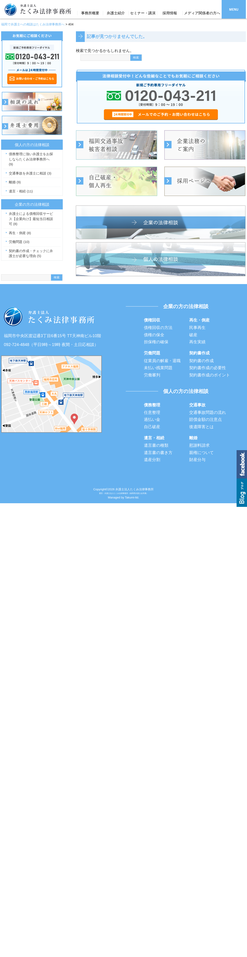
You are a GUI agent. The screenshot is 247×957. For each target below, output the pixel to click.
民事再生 (197, 327)
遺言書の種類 (156, 445)
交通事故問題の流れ (207, 412)
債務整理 (152, 405)
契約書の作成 (201, 360)
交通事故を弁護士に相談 (30, 173)
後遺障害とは (201, 427)
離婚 (15, 182)
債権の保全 (154, 335)
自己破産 (152, 427)
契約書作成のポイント (209, 375)
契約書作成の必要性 (207, 368)
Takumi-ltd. (132, 497)
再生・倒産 (20, 233)
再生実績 (197, 342)
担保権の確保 (156, 342)
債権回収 (152, 320)
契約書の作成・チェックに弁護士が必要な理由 (31, 253)
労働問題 (19, 242)
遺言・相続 (21, 191)
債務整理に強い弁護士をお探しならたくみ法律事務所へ (31, 159)
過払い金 (152, 419)
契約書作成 (199, 353)
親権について (201, 452)
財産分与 (197, 459)
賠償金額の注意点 (205, 419)
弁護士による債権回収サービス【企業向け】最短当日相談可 (31, 219)
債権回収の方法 (158, 327)
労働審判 (152, 375)
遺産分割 (152, 459)
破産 (193, 335)
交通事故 (197, 405)
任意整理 (152, 412)
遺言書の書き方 (158, 452)
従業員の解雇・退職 (162, 360)
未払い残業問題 (158, 368)
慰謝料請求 (199, 445)
